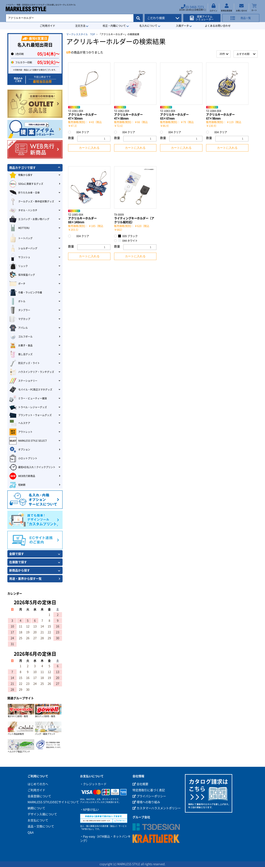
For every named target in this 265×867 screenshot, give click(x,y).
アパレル (18, 328)
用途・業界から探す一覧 (25, 578)
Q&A (31, 832)
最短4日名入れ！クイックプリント (32, 467)
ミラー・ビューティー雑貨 (28, 398)
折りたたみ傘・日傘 (24, 192)
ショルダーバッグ (23, 248)
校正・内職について (114, 25)
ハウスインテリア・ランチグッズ (31, 372)
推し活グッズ (21, 354)
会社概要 (140, 784)
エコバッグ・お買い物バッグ (29, 219)
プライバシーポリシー (149, 796)
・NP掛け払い (89, 809)
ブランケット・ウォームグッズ (30, 415)
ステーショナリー (23, 380)
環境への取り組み (146, 802)
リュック (18, 266)
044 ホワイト (128, 240)
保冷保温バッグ (22, 275)
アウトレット (21, 432)
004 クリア (80, 132)
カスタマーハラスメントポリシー (156, 808)
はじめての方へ (38, 784)
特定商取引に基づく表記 (148, 790)
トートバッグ (21, 238)
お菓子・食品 (21, 345)
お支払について (38, 820)
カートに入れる (89, 147)
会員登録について (39, 796)
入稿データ (182, 25)
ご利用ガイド (47, 25)
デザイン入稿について (42, 814)
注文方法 (80, 25)
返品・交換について (41, 826)
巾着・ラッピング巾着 (25, 292)
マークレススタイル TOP (80, 34)
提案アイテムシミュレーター (203, 16)
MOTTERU (19, 228)
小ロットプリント (23, 458)
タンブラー (19, 310)
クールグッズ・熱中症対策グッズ (31, 201)
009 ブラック (128, 236)
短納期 (17, 485)
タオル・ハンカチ (23, 210)
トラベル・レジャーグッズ (28, 407)
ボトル (17, 301)
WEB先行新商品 (22, 476)
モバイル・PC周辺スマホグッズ (30, 389)
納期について (36, 808)
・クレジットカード (93, 784)
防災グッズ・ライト (24, 363)
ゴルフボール (21, 336)
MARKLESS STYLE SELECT (28, 440)
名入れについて (148, 25)
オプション (19, 449)
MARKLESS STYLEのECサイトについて (53, 802)
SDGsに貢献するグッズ (26, 184)
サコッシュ (19, 257)
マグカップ (19, 319)
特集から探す (21, 175)
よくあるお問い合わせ (218, 25)
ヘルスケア (19, 423)
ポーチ (17, 283)
